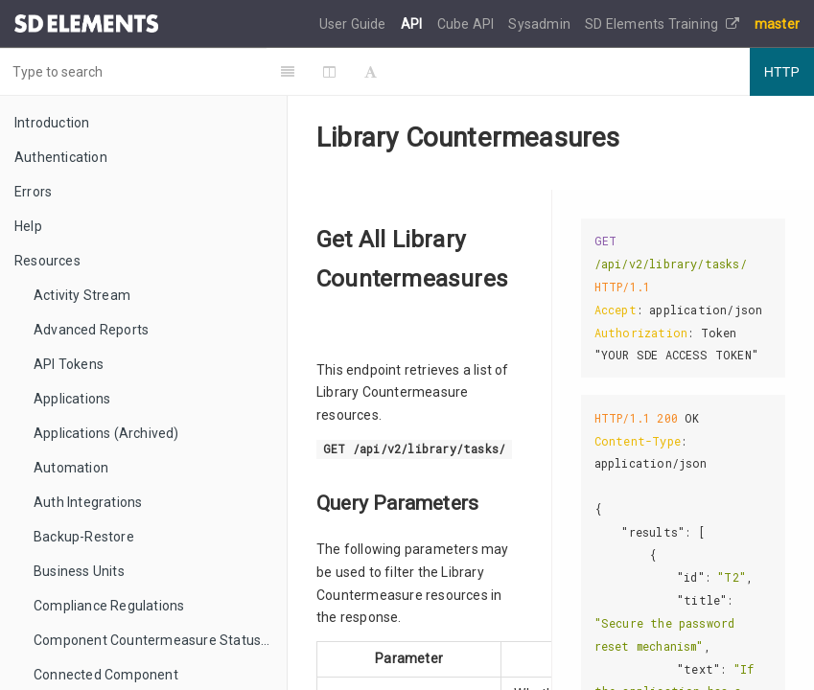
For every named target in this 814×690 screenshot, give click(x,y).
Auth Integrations (88, 502)
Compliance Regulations (109, 605)
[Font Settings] (391, 72)
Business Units (79, 571)
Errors (33, 191)
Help (28, 226)
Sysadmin (540, 24)
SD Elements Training (662, 24)
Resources (47, 260)
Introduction (51, 122)
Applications (72, 398)
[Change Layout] (350, 72)
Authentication (60, 157)
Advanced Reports (91, 329)
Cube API (467, 24)
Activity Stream (82, 295)
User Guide (354, 24)
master (777, 24)
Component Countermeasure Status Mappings (160, 640)
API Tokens (69, 364)
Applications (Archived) (106, 433)
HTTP (782, 72)
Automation (71, 467)
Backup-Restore (84, 536)
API (413, 24)
